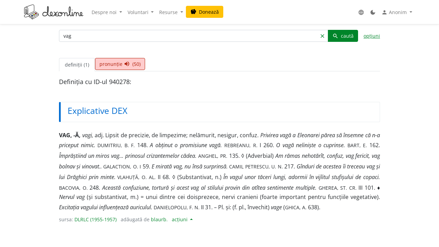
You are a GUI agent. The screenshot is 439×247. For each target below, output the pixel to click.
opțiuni (372, 36)
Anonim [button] (394, 12)
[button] (361, 12)
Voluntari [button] (139, 12)
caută (343, 36)
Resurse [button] (169, 12)
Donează (204, 12)
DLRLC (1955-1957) (95, 219)
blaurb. (159, 219)
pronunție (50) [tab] (120, 64)
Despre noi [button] (105, 12)
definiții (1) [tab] (77, 64)
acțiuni (180, 219)
